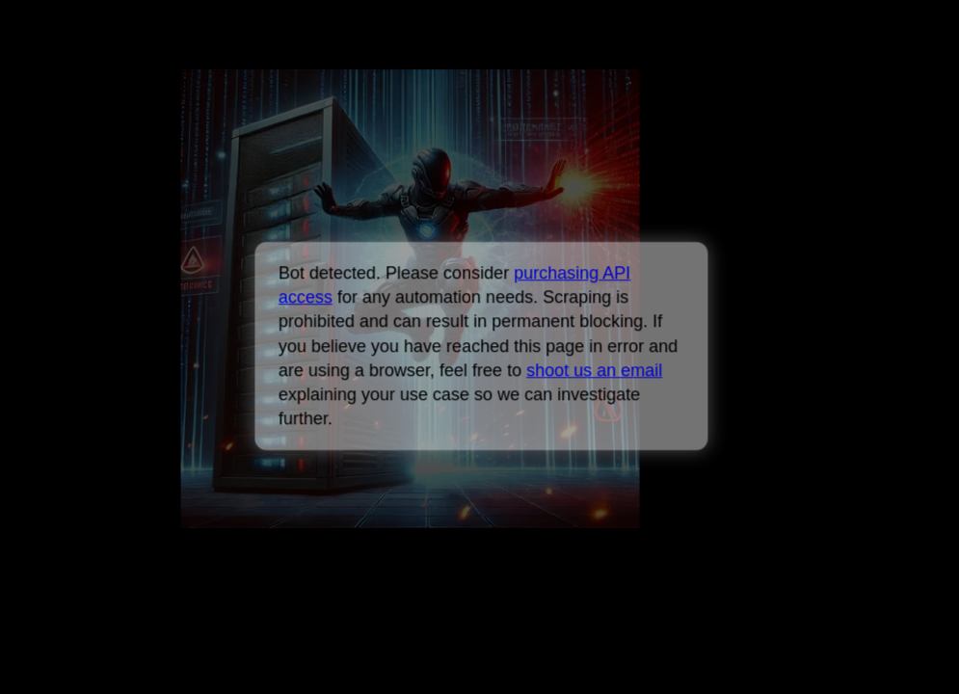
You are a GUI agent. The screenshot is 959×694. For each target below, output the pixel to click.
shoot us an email (594, 370)
